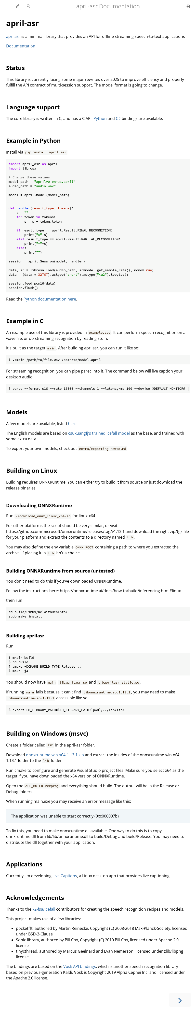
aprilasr (13, 36)
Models (16, 412)
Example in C (24, 321)
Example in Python (33, 140)
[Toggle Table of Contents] (6, 6)
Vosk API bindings (79, 966)
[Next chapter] (180, 1000)
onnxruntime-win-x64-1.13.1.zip (55, 755)
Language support (33, 107)
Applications (24, 864)
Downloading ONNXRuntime (39, 505)
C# (118, 118)
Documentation (20, 46)
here (72, 423)
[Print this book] (188, 6)
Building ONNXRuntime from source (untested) (60, 571)
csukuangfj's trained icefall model (99, 433)
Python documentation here (50, 299)
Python (100, 118)
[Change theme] (17, 6)
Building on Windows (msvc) (47, 733)
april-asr (22, 23)
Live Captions (64, 875)
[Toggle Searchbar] (28, 6)
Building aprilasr (25, 635)
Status (15, 68)
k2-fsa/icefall (43, 909)
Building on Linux (31, 470)
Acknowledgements (35, 897)
